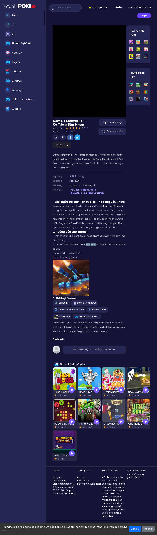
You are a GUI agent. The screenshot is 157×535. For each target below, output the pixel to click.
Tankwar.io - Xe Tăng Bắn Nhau (86, 192)
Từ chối (148, 529)
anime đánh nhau (111, 514)
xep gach (58, 477)
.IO (10, 25)
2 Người (13, 71)
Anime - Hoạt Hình (19, 99)
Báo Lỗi (62, 145)
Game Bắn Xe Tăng (86, 316)
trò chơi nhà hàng (112, 482)
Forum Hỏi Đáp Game (139, 7)
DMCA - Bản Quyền (63, 490)
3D (10, 34)
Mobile (12, 15)
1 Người (12, 62)
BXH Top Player (98, 7)
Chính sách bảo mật (64, 483)
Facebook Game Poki (64, 493)
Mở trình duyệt (112, 123)
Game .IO (61, 302)
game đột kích (116, 509)
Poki (79, 480)
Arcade (13, 109)
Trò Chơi (74, 189)
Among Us (14, 90)
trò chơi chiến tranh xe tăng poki (105, 206)
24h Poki (13, 81)
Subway (13, 53)
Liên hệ (118, 7)
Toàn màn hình (112, 131)
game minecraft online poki (113, 488)
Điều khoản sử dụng (63, 487)
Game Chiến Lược (84, 302)
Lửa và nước (59, 480)
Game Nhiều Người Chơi (69, 309)
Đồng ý (135, 529)
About (56, 470)
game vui (107, 496)
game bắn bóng (135, 474)
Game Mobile (88, 189)
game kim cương (111, 493)
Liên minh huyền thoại (89, 483)
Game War (62, 316)
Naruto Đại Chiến (18, 43)
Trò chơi (106, 477)
